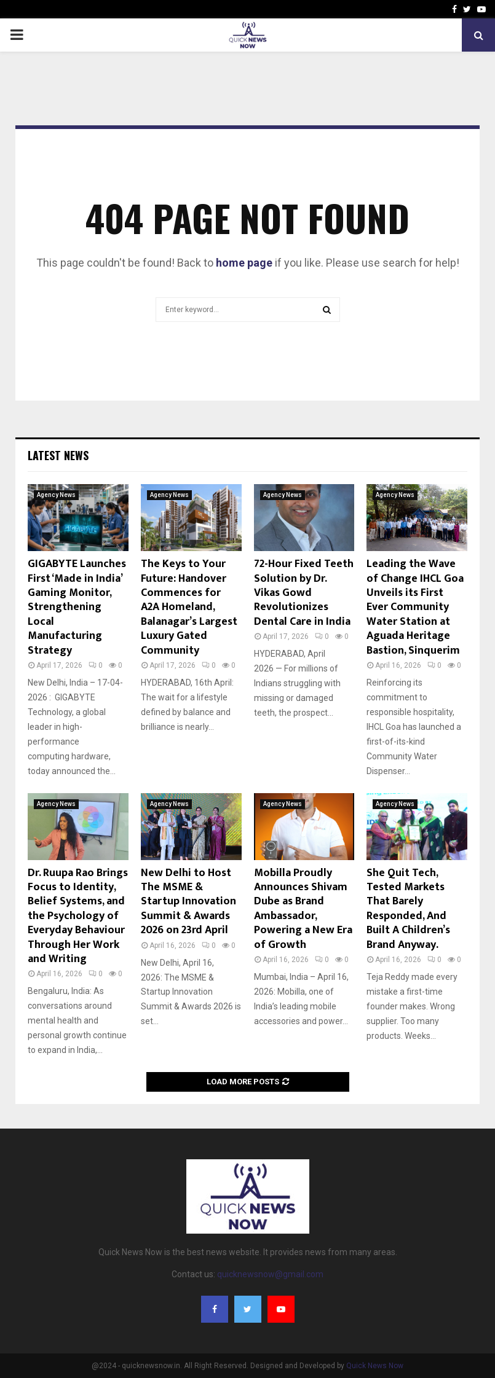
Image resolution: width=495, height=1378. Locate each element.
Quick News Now (374, 1365)
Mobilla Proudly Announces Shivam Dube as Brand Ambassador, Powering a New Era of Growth (303, 909)
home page (244, 262)
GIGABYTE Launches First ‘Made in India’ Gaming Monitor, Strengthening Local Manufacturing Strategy (77, 607)
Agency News (56, 494)
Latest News (58, 455)
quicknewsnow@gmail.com (270, 1274)
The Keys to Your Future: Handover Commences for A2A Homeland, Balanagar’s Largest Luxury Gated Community (189, 607)
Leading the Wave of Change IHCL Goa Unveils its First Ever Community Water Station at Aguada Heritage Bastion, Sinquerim (415, 607)
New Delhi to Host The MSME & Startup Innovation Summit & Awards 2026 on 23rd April (188, 902)
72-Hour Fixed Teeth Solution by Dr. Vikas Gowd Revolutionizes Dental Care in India (304, 593)
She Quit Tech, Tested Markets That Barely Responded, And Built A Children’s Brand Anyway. (408, 909)
